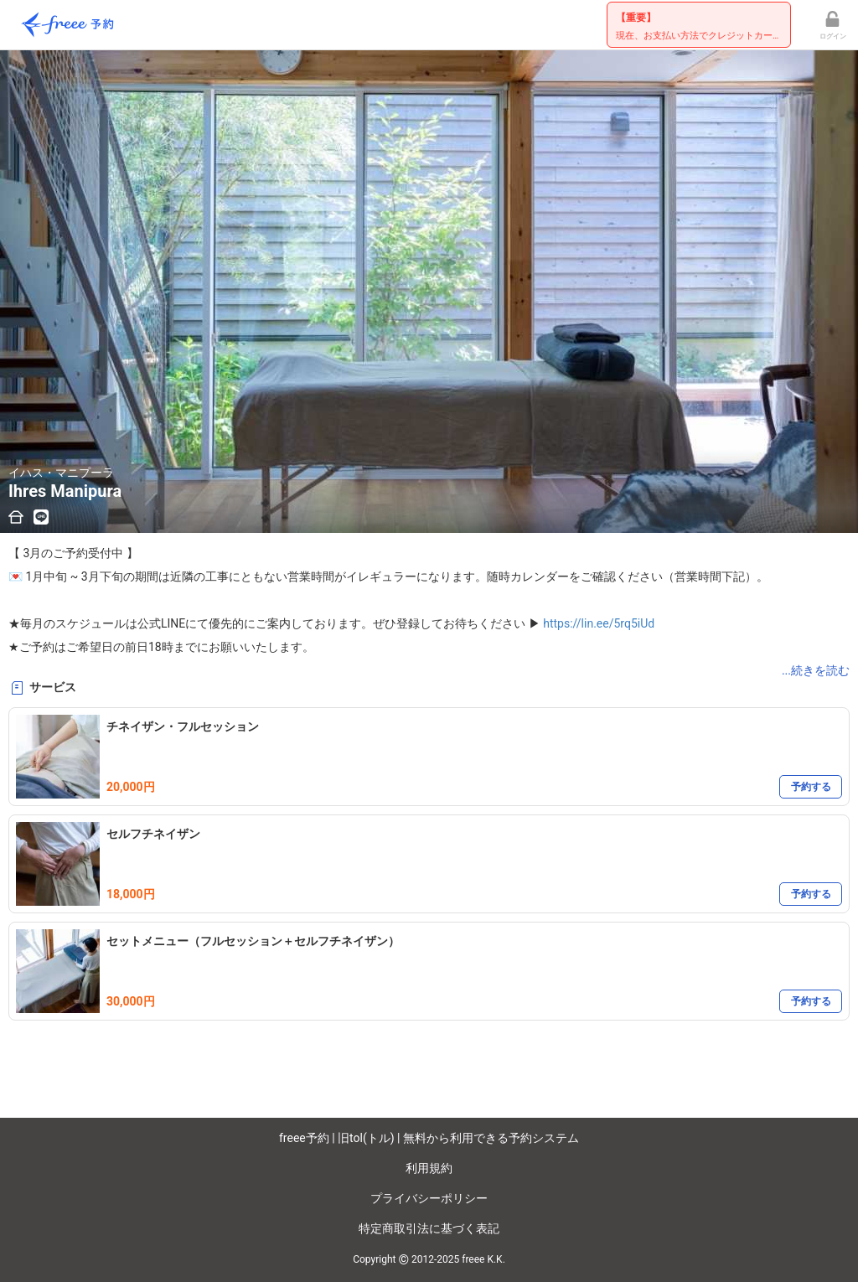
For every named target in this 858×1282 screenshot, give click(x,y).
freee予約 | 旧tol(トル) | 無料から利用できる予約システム (429, 1138)
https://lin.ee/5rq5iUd (598, 623)
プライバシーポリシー (429, 1198)
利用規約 (429, 1168)
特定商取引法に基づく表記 (429, 1228)
